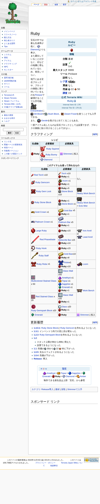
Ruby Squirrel (52, 149)
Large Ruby (41, 231)
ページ (36, 4)
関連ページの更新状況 (13, 145)
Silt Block (38, 114)
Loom (85, 264)
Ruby (70, 101)
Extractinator (36, 111)
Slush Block (53, 114)
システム (7, 55)
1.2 (35, 338)
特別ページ (8, 148)
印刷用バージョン (11, 151)
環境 (6, 58)
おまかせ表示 (9, 118)
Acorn (65, 181)
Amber (83, 376)
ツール (6, 87)
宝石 (64, 369)
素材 (57, 389)
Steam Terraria (10, 98)
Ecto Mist (83, 206)
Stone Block (67, 191)
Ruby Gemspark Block (41, 310)
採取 (63, 389)
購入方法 (7, 37)
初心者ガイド (9, 40)
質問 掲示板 (9, 78)
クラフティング (10, 64)
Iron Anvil (87, 231)
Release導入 (47, 389)
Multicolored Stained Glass (43, 281)
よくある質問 (9, 43)
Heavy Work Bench (86, 193)
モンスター (8, 70)
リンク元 (7, 142)
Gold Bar (68, 210)
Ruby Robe (42, 264)
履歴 (64, 4)
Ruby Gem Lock (43, 191)
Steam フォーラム (11, 101)
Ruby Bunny (51, 155)
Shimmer (67, 154)
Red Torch (39, 175)
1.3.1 (36, 331)
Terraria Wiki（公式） (13, 104)
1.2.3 (36, 335)
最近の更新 (8, 115)
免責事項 (54, 466)
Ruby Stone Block (42, 202)
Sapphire (66, 284)
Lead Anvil (88, 237)
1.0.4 (36, 355)
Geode (44, 120)
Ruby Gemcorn (42, 182)
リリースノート (10, 34)
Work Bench (88, 290)
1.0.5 (36, 352)
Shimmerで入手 (74, 389)
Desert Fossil (70, 114)
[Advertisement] (64, 19)
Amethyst (66, 278)
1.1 (35, 348)
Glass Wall (68, 271)
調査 (65, 93)
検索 (3, 126)
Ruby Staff (44, 255)
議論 (46, 4)
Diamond (35, 49)
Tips (5, 46)
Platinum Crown (42, 222)
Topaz (65, 281)
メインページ (9, 31)
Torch (63, 173)
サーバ (6, 84)
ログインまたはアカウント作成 (83, 1)
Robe (66, 262)
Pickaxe (38, 95)
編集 (95, 134)
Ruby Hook (41, 248)
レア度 (64, 81)
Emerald (66, 287)
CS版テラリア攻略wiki (13, 107)
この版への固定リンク (13, 154)
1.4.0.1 (37, 328)
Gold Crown (40, 212)
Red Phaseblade (47, 239)
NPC (6, 67)
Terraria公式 (9, 95)
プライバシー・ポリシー (45, 463)
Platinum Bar (64, 222)
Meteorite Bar (64, 240)
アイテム (7, 61)
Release (38, 359)
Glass (64, 307)
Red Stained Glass (44, 296)
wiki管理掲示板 (10, 81)
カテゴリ (36, 389)
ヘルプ (6, 121)
